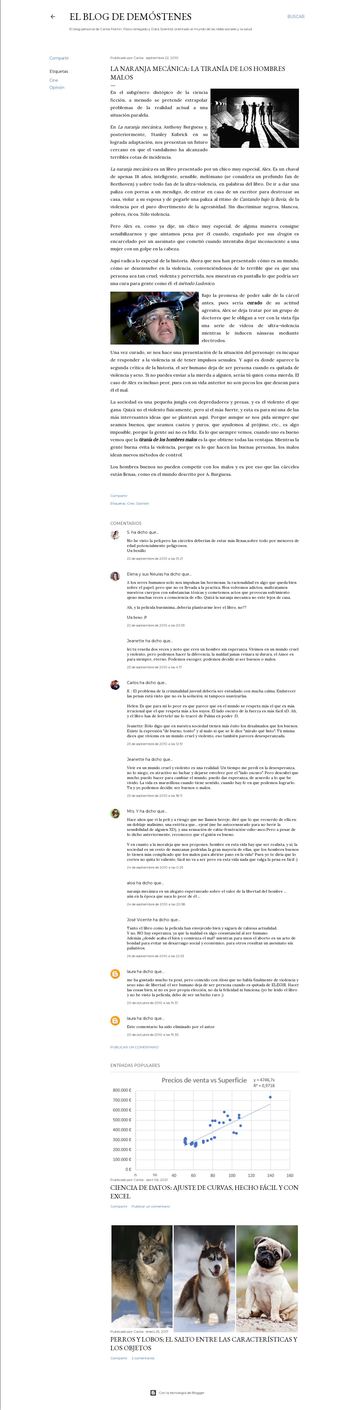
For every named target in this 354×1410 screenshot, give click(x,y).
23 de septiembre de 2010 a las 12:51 (155, 744)
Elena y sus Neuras (145, 574)
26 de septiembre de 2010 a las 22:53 (155, 956)
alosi (131, 882)
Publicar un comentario (134, 1047)
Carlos (133, 682)
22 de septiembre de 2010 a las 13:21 (155, 558)
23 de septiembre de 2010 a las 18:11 (154, 795)
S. (128, 532)
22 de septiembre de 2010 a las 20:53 (156, 625)
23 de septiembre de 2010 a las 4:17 (154, 667)
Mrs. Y (133, 811)
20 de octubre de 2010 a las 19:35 (152, 1035)
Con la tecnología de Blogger (177, 1393)
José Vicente (139, 919)
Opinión (57, 87)
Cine (54, 80)
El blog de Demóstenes (130, 16)
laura (131, 971)
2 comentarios (143, 1358)
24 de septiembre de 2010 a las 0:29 (155, 867)
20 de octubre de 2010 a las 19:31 (152, 1003)
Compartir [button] (59, 58)
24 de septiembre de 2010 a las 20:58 (156, 904)
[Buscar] (295, 16)
